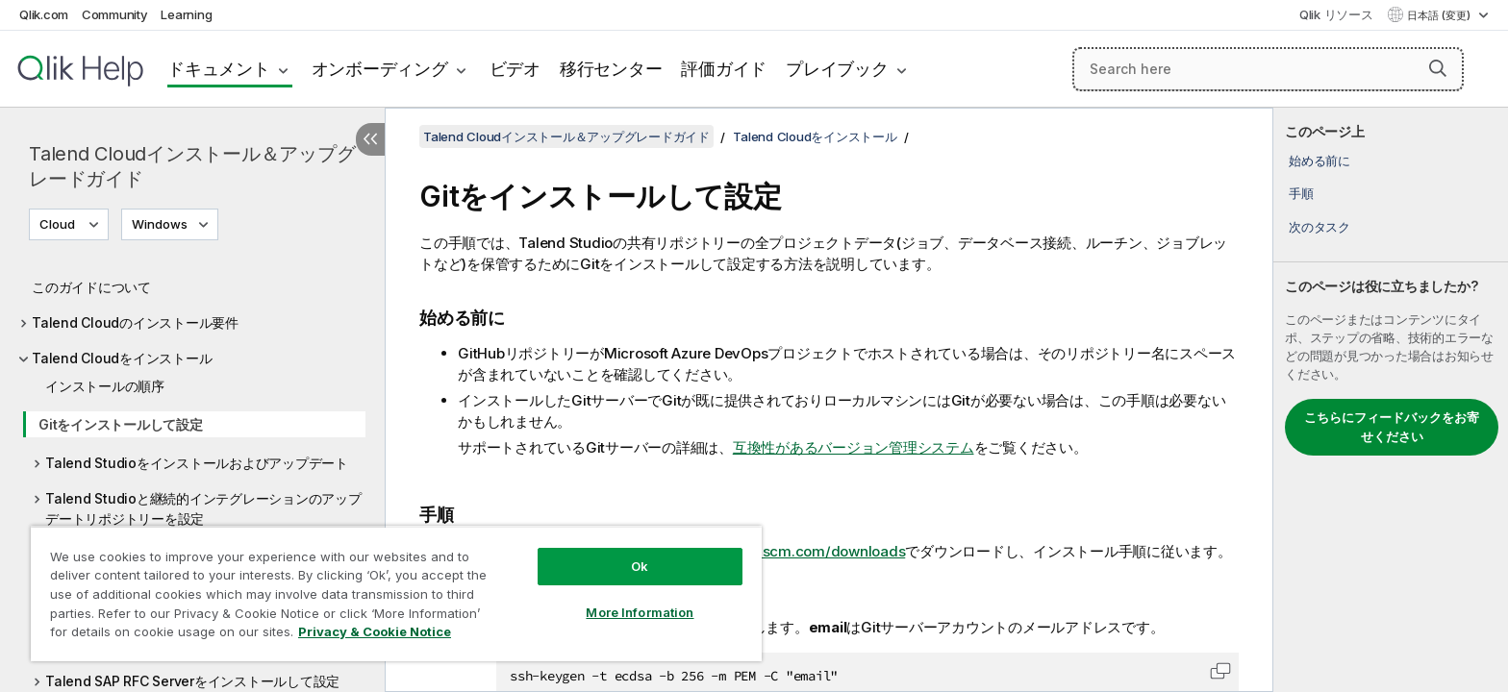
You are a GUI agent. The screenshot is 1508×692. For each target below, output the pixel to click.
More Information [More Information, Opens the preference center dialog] (639, 612)
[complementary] (1390, 400)
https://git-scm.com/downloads (798, 551)
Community (115, 14)
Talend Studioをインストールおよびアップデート (196, 463)
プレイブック (837, 69)
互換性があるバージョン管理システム (853, 447)
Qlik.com (43, 14)
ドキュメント (218, 69)
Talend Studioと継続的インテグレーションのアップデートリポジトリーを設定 (203, 508)
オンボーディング (380, 69)
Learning (186, 14)
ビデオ (515, 69)
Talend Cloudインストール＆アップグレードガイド (192, 166)
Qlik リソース (1336, 14)
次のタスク (1319, 227)
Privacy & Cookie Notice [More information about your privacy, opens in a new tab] (374, 631)
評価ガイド (724, 69)
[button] (1437, 68)
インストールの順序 (104, 386)
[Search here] (1268, 69)
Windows (160, 224)
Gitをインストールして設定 (120, 424)
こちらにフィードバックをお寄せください (1391, 426)
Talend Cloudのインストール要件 (135, 322)
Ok (639, 566)
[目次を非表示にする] (370, 139)
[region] (396, 593)
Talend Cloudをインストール (122, 358)
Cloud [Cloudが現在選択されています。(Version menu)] (58, 224)
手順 (1301, 193)
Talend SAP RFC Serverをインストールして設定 (192, 681)
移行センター (611, 69)
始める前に (1319, 160)
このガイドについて (91, 287)
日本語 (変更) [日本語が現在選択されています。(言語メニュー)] (1440, 15)
